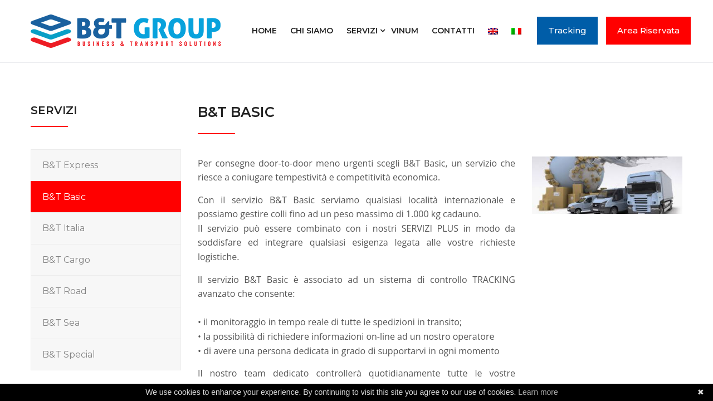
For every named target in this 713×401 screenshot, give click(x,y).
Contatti (453, 31)
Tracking (567, 30)
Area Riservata (648, 30)
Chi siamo (311, 31)
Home (264, 31)
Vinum (404, 31)
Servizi (362, 31)
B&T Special (68, 354)
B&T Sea (61, 322)
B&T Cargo (66, 260)
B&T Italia (63, 228)
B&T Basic (64, 197)
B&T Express (70, 165)
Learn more (538, 392)
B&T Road (64, 291)
